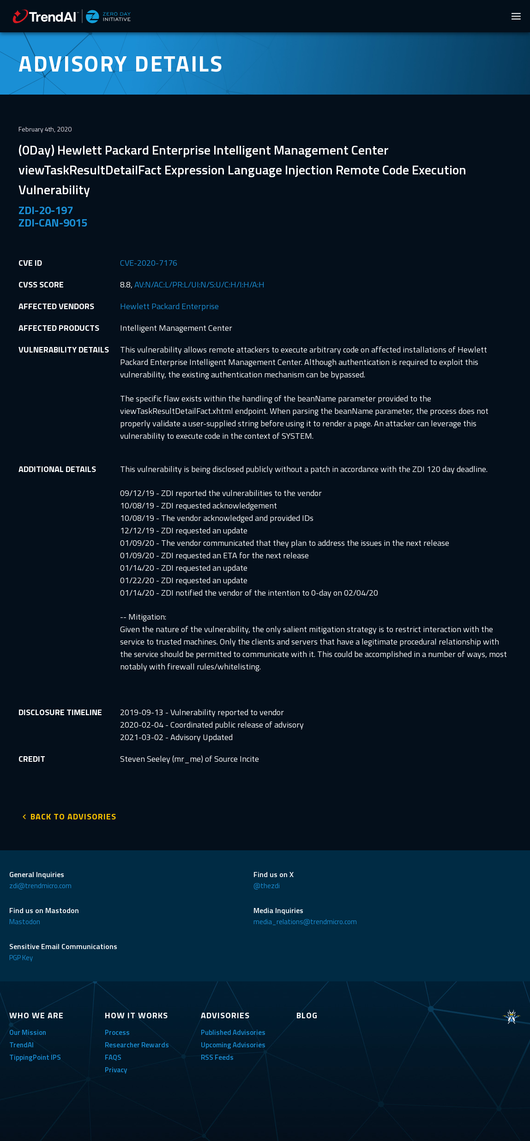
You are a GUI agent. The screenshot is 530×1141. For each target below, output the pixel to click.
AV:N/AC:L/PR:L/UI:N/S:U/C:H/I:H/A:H (199, 284)
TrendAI (21, 1043)
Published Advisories (233, 1030)
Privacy (116, 1068)
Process (117, 1030)
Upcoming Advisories (233, 1043)
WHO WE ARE (36, 1013)
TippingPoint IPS (35, 1055)
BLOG (307, 1013)
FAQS (113, 1055)
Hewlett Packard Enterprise (169, 306)
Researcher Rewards (137, 1043)
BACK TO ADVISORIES (73, 814)
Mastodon (24, 919)
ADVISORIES (225, 1013)
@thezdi (266, 883)
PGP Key (21, 955)
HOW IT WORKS (136, 1013)
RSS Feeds (217, 1055)
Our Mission (27, 1030)
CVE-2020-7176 (148, 263)
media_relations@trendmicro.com (305, 919)
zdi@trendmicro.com (40, 883)
